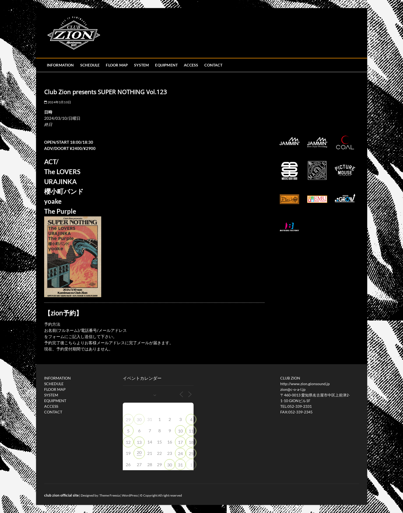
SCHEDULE (90, 65)
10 (180, 430)
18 (191, 442)
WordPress (130, 495)
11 (191, 430)
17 (180, 442)
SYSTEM (141, 65)
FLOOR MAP (117, 65)
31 (180, 464)
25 (191, 453)
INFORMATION (60, 65)
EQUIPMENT (166, 65)
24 (180, 453)
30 (139, 419)
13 (139, 442)
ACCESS (191, 65)
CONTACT (213, 65)
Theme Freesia (109, 495)
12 (128, 442)
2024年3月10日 (57, 102)
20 (139, 452)
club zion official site (61, 495)
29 (128, 419)
